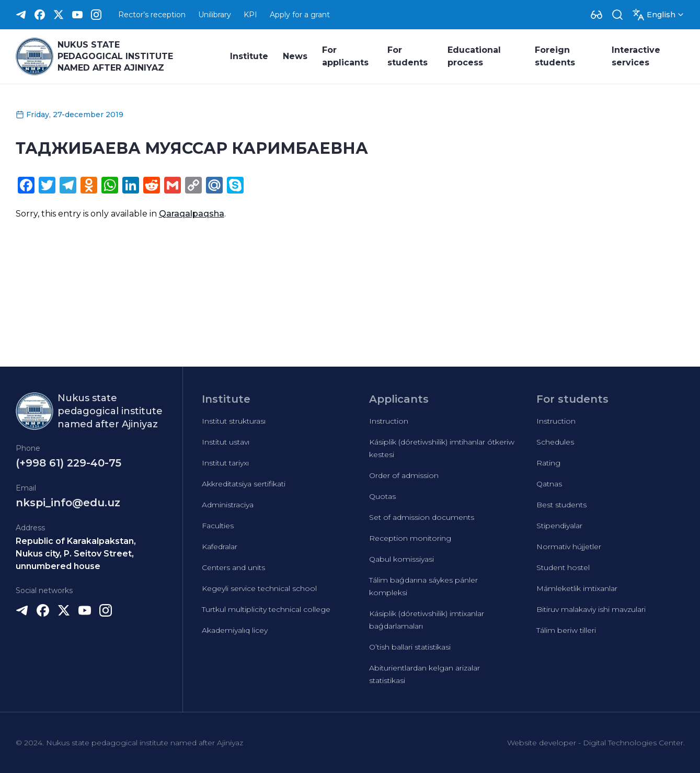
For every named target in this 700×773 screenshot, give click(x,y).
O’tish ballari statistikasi (410, 647)
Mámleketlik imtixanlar (576, 588)
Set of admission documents (421, 517)
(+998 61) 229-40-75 (68, 463)
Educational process (474, 56)
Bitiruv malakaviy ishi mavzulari (591, 609)
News (295, 56)
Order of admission (404, 475)
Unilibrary (214, 14)
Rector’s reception (152, 14)
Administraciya (228, 504)
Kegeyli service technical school (259, 588)
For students (407, 56)
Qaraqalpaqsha (191, 214)
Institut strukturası (234, 421)
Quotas (382, 496)
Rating (548, 463)
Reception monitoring (410, 538)
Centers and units (233, 567)
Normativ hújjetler (568, 546)
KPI (250, 14)
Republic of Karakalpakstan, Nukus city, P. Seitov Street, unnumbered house (76, 553)
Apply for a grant (300, 14)
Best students (561, 504)
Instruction (388, 421)
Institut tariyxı (225, 463)
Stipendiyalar (559, 525)
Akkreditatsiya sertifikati (243, 483)
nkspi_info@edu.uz (68, 502)
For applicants (345, 56)
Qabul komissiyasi (401, 559)
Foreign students (555, 56)
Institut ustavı (225, 442)
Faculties (218, 525)
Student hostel (563, 567)
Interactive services (636, 56)
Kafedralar (219, 546)
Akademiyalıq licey (235, 630)
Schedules (555, 442)
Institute (249, 56)
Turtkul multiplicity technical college (266, 609)
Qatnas (549, 483)
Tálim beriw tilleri (566, 630)
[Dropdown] (596, 14)
